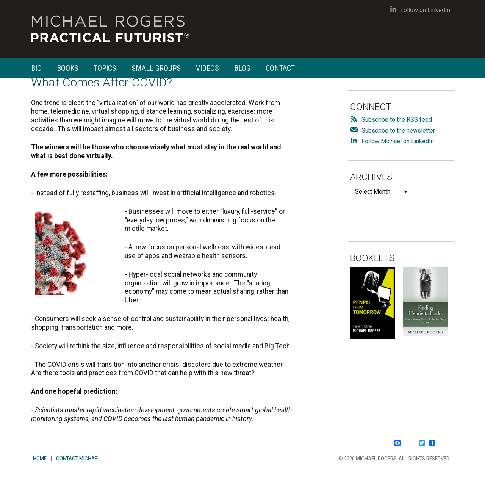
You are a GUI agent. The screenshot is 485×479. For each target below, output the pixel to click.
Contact (280, 68)
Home (40, 458)
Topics (105, 68)
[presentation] (407, 212)
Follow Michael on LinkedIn (397, 141)
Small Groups (156, 68)
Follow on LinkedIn (420, 10)
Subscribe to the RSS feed (396, 119)
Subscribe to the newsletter (398, 130)
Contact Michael (78, 458)
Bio (36, 68)
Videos (207, 68)
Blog (242, 68)
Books (67, 68)
